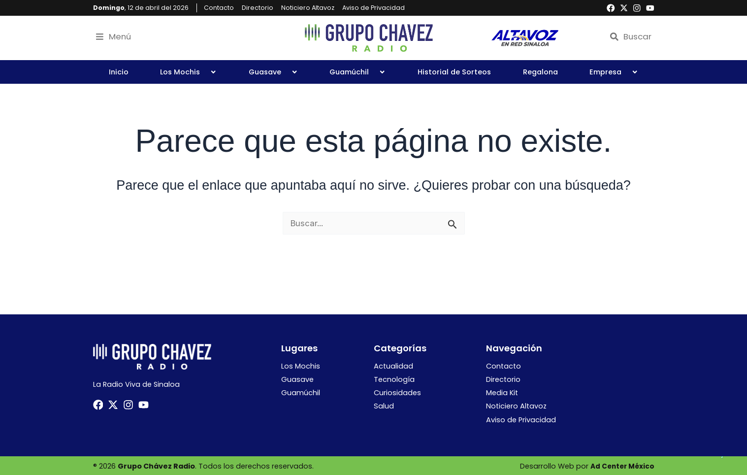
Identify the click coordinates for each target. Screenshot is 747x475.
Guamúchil (357, 72)
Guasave (273, 72)
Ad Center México (620, 465)
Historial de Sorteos (454, 72)
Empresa (613, 72)
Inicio (119, 72)
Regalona (540, 72)
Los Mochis (188, 72)
